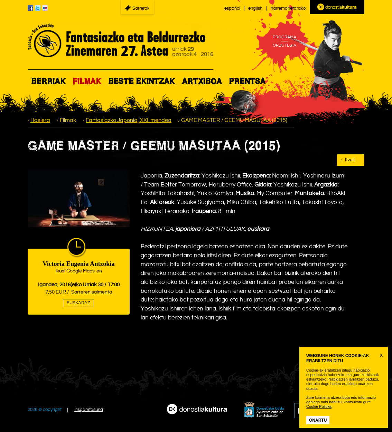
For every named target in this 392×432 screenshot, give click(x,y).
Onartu (318, 420)
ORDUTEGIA (284, 46)
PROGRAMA (284, 37)
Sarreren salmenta (91, 292)
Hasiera (40, 120)
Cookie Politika (319, 406)
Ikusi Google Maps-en (79, 271)
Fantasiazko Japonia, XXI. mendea (128, 120)
